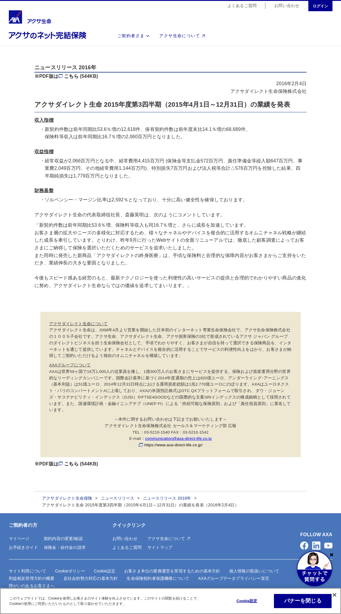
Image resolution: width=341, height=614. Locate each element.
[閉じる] (334, 594)
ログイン (320, 6)
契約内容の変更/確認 (63, 538)
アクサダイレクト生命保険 (67, 498)
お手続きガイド (23, 547)
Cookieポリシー (70, 571)
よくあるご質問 (242, 6)
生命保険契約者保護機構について (158, 578)
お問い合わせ (286, 6)
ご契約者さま (130, 36)
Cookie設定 (104, 571)
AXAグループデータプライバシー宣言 (233, 578)
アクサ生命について (179, 36)
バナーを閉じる (303, 601)
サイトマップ (159, 547)
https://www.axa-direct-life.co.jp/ (173, 445)
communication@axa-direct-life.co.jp (178, 438)
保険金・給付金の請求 (65, 547)
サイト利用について (27, 571)
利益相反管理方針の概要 (32, 578)
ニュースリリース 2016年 (167, 498)
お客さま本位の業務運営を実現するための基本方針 (172, 571)
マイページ (19, 538)
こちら (71, 76)
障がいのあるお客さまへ (32, 585)
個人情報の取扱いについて (254, 571)
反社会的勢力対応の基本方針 (91, 578)
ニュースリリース (117, 498)
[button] (304, 545)
